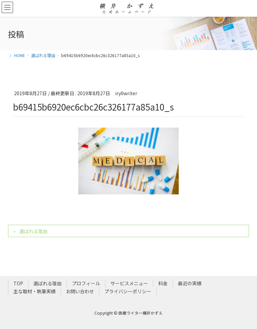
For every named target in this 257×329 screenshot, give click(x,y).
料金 (163, 283)
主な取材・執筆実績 (34, 291)
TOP (18, 283)
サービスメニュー (129, 283)
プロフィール (86, 283)
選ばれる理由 (33, 231)
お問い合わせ (80, 291)
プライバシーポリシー (127, 291)
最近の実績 (189, 283)
